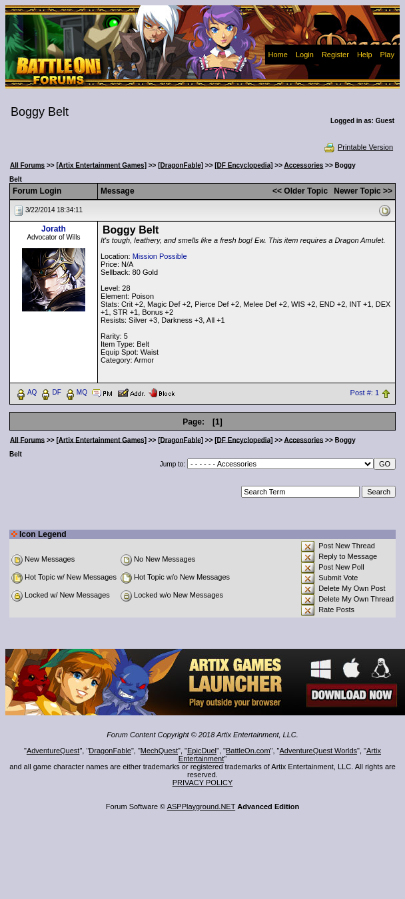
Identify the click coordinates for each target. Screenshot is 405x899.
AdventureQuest (53, 751)
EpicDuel (201, 751)
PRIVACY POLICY (203, 783)
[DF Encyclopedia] (243, 165)
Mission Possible (160, 256)
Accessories (303, 165)
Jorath (53, 229)
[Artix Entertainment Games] (101, 165)
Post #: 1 (364, 393)
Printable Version (358, 147)
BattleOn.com (248, 751)
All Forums (27, 165)
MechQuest (159, 751)
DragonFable (110, 751)
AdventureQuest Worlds (319, 751)
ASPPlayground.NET (201, 806)
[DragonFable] (180, 165)
